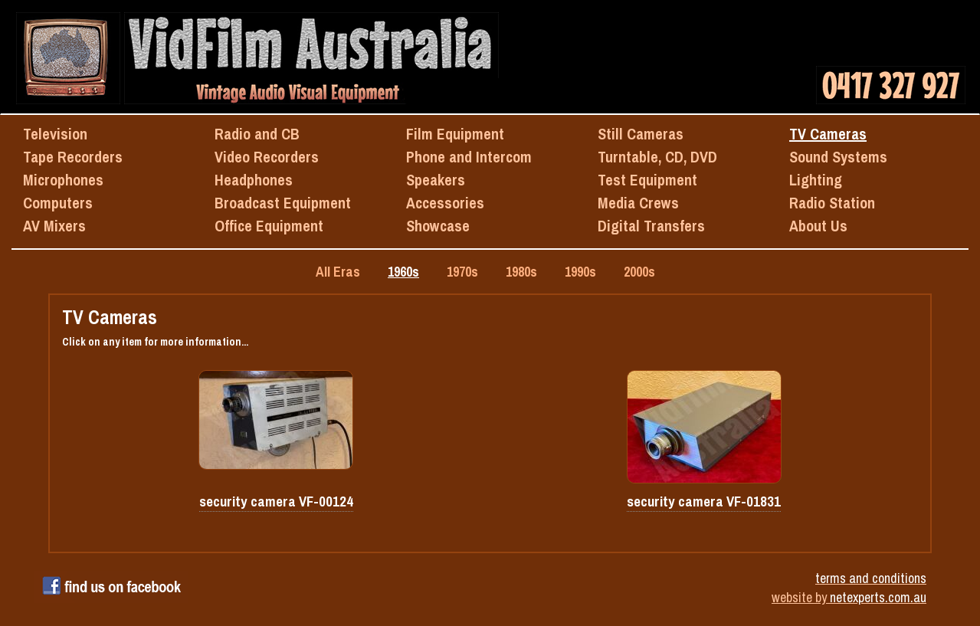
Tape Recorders (73, 156)
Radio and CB (257, 133)
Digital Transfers (651, 225)
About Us (818, 225)
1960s (403, 271)
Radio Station (832, 202)
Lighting (815, 179)
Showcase (438, 225)
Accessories (445, 202)
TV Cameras (828, 133)
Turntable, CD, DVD (657, 156)
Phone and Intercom (469, 156)
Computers (58, 202)
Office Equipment (269, 225)
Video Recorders (267, 156)
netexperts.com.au (878, 597)
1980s (521, 271)
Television (55, 133)
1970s (462, 271)
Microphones (63, 179)
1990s (580, 271)
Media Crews (638, 202)
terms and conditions (870, 578)
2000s (639, 271)
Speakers (435, 179)
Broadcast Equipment (283, 202)
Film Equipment (455, 133)
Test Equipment (647, 179)
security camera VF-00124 (276, 501)
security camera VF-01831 (704, 501)
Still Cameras (640, 133)
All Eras (338, 271)
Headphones (254, 179)
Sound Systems (838, 156)
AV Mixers (54, 225)
